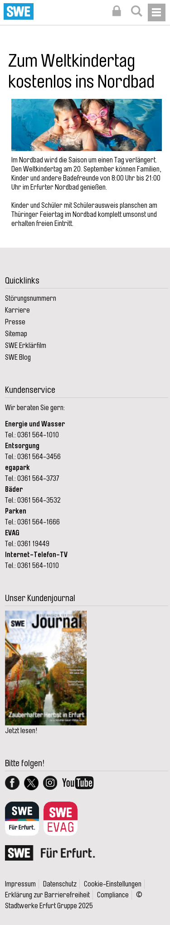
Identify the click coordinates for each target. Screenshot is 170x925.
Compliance (113, 895)
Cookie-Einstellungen (112, 884)
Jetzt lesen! (21, 731)
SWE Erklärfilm (25, 346)
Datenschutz (60, 884)
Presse (15, 322)
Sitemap (16, 334)
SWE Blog (18, 357)
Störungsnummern (30, 298)
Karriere (17, 310)
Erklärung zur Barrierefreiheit (47, 895)
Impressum (20, 884)
